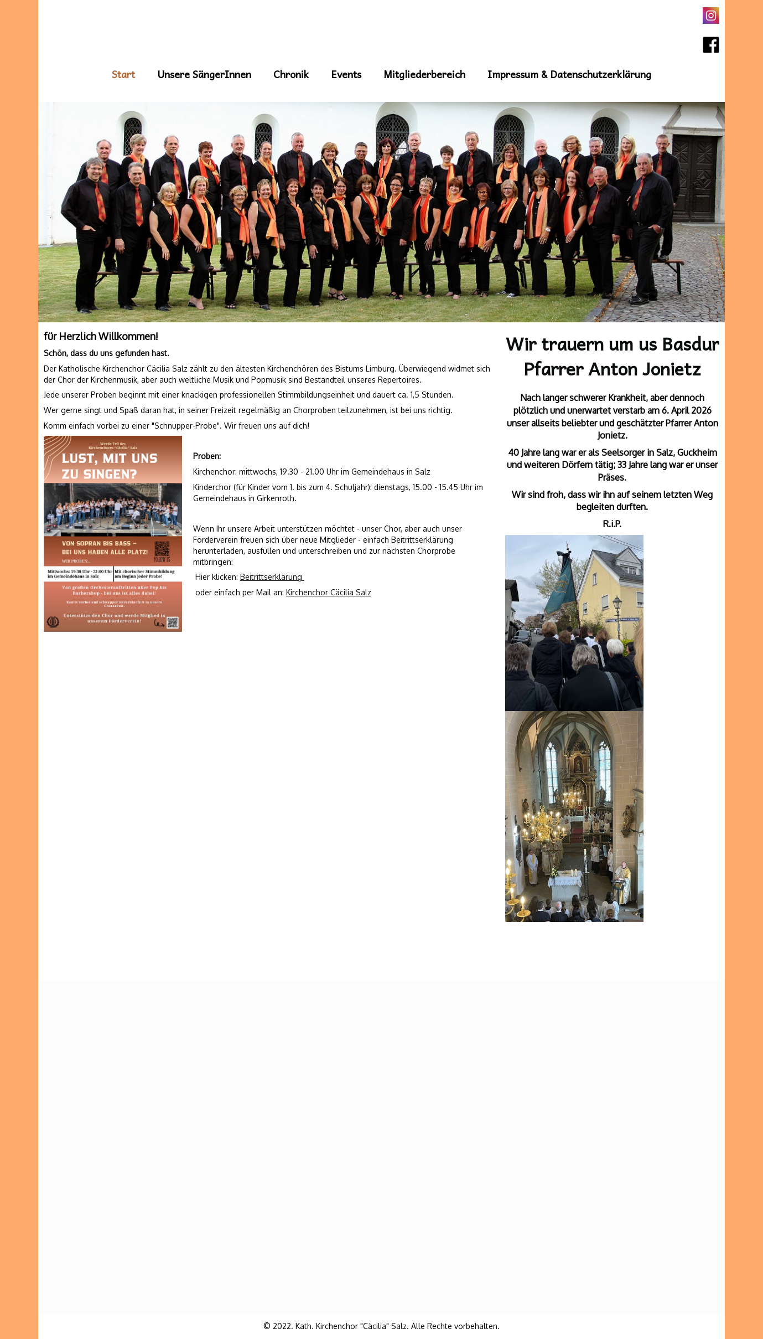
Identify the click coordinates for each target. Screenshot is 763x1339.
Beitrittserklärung (272, 576)
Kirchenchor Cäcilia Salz (328, 592)
